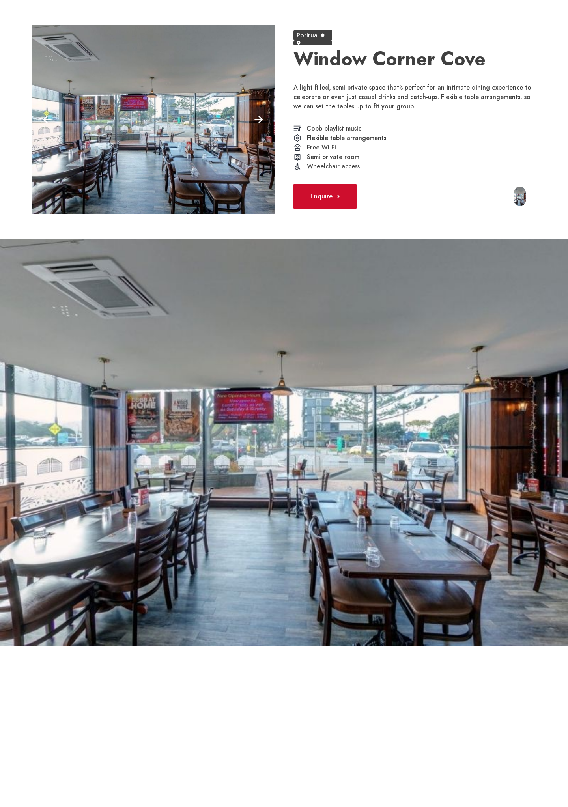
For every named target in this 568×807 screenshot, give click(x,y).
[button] (47, 119)
